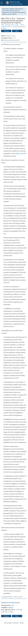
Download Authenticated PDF (11, 40)
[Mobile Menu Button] (1, 3)
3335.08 (10, 607)
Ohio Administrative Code (9, 25)
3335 (22, 25)
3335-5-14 (19, 153)
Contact (16, 622)
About (21, 622)
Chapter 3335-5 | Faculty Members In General (13, 27)
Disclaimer (8, 622)
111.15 (14, 38)
